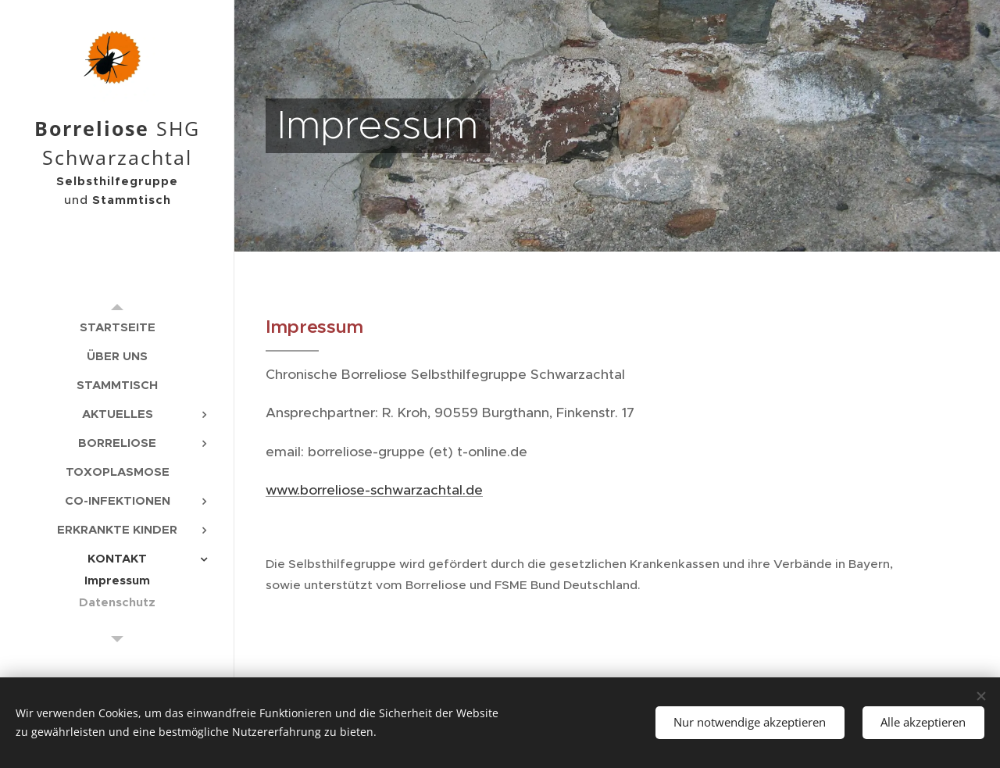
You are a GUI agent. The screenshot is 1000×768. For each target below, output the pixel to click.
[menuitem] (117, 327)
